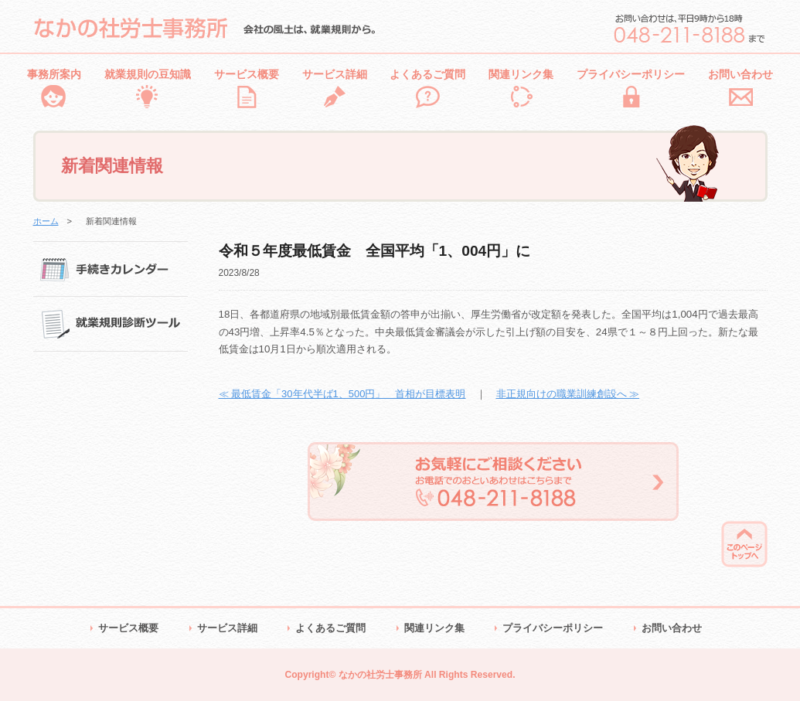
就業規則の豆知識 (147, 74)
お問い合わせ (740, 74)
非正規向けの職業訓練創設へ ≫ (568, 394)
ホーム (46, 221)
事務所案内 (54, 74)
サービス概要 (246, 74)
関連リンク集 (521, 74)
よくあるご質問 (427, 74)
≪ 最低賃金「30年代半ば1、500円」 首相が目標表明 (342, 394)
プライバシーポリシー (631, 74)
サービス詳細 (334, 74)
